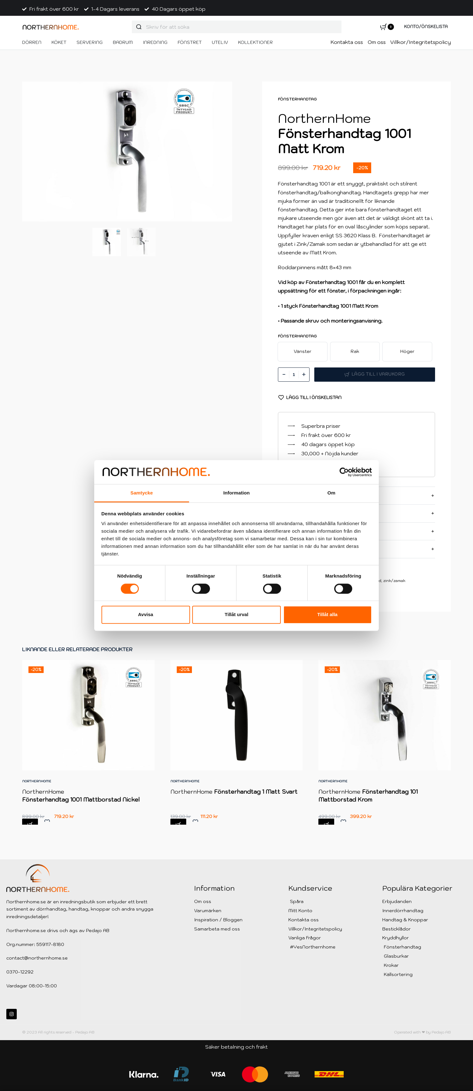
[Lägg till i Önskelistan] (310, 397)
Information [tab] (236, 493)
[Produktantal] (294, 374)
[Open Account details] (426, 27)
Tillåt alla (327, 614)
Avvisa (145, 614)
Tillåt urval (237, 614)
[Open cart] (387, 26)
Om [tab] (331, 493)
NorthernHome (37, 784)
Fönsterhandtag (297, 99)
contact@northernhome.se (37, 958)
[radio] (302, 351)
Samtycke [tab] (142, 493)
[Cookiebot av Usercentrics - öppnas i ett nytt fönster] (344, 472)
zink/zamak (394, 580)
